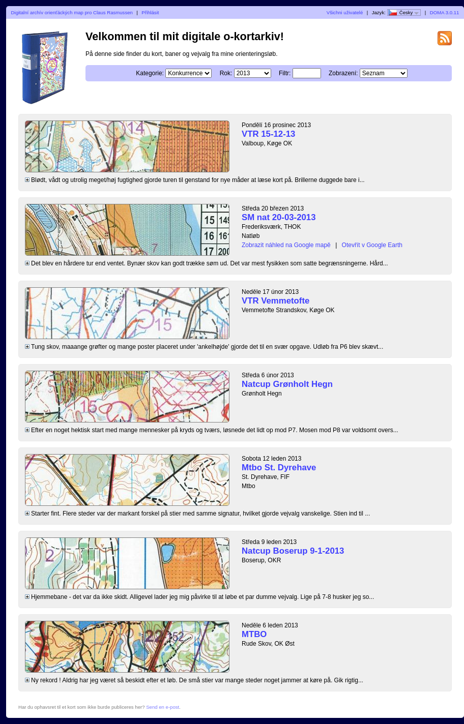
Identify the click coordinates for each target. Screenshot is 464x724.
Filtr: (285, 73)
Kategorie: (150, 73)
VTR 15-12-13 (268, 134)
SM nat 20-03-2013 (279, 217)
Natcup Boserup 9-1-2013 (293, 551)
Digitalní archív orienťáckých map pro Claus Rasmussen (72, 12)
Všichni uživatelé (345, 12)
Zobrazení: (343, 73)
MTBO (254, 634)
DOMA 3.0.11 (444, 12)
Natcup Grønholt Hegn (287, 384)
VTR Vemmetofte (275, 301)
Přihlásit (150, 12)
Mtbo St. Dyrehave (279, 467)
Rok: (226, 73)
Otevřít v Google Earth (372, 245)
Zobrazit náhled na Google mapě (286, 245)
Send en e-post (162, 707)
